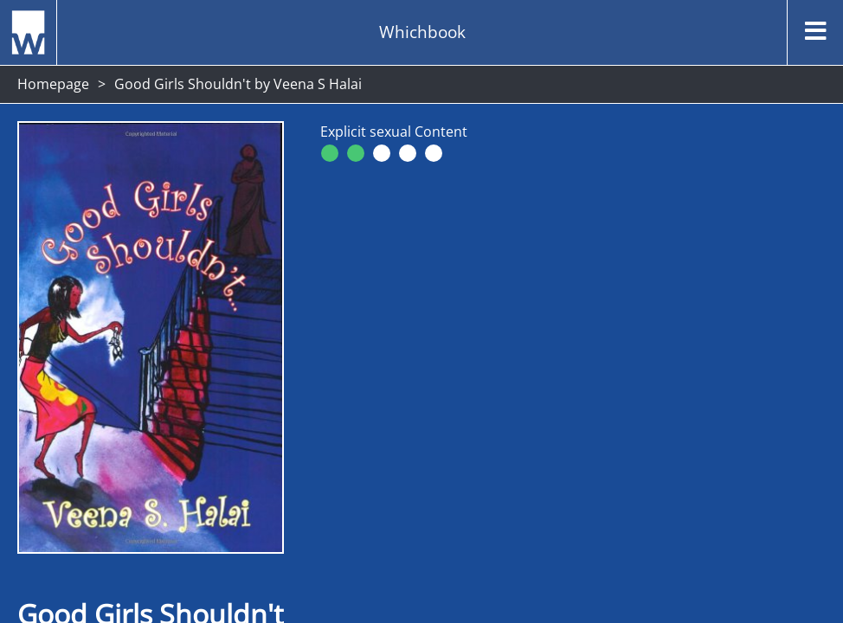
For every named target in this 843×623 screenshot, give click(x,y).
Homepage (53, 83)
